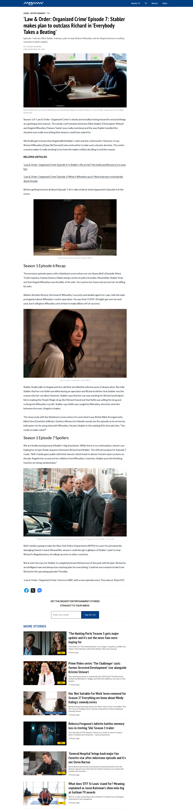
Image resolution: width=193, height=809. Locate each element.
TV (146, 3)
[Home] (33, 3)
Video (164, 3)
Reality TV (135, 3)
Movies (155, 3)
